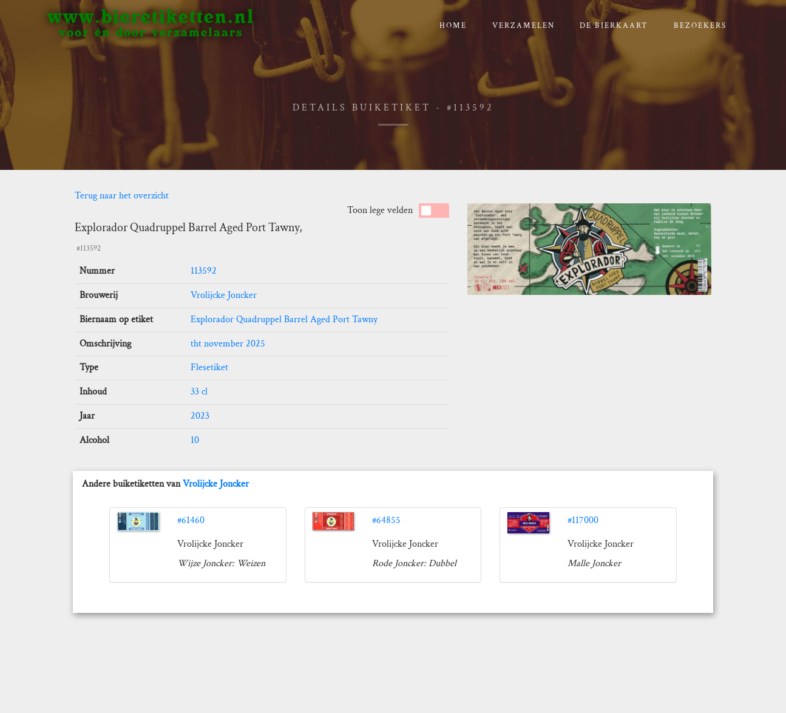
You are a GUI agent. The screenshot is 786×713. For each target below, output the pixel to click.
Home (453, 26)
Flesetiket (209, 367)
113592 (204, 271)
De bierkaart (614, 26)
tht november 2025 (228, 343)
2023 (200, 416)
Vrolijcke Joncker (224, 295)
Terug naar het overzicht (122, 195)
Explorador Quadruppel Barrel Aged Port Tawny (284, 319)
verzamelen (523, 26)
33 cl (199, 391)
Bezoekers (700, 26)
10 (195, 440)
